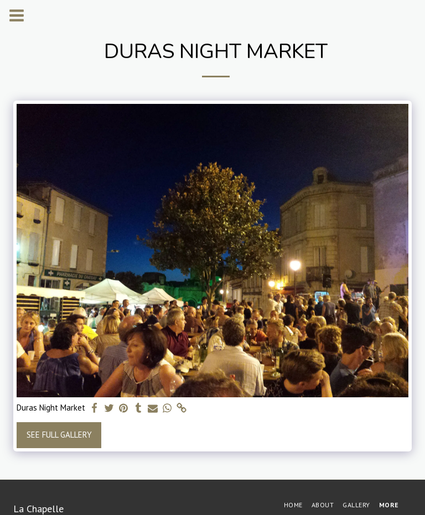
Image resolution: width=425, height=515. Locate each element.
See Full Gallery (59, 434)
